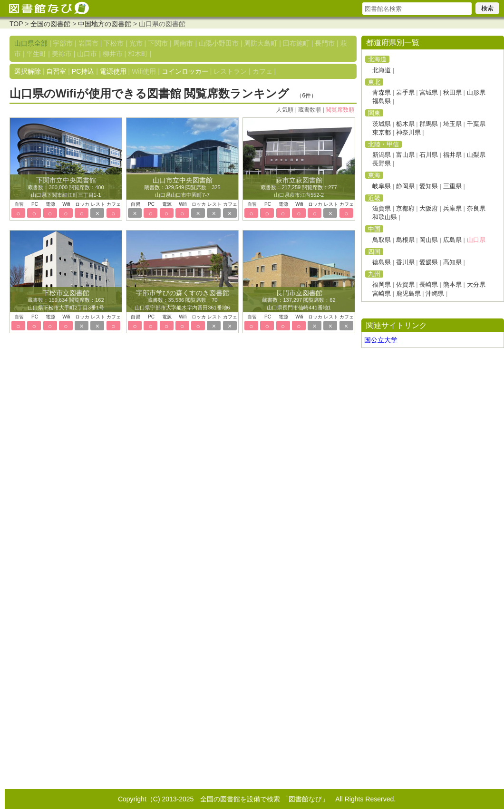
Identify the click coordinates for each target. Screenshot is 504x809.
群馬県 (428, 123)
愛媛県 (428, 262)
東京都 (381, 132)
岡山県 (428, 239)
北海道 (381, 70)
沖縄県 (435, 293)
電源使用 (113, 71)
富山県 (405, 154)
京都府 (405, 208)
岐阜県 (381, 186)
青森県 (381, 92)
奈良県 (476, 208)
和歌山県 (384, 217)
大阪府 (428, 208)
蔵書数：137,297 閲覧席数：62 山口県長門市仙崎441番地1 (298, 300)
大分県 (476, 284)
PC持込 (83, 71)
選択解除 (27, 71)
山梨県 (476, 154)
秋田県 (452, 92)
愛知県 (428, 186)
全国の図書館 (50, 24)
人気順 (284, 109)
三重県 (452, 186)
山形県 (476, 92)
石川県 (428, 154)
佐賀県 (405, 284)
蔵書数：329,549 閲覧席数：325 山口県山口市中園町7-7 (182, 188)
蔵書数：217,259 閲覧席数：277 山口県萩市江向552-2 (299, 188)
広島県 (452, 239)
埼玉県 (452, 123)
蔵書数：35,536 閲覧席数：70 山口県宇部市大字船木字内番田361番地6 (182, 300)
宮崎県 (381, 293)
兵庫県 (452, 208)
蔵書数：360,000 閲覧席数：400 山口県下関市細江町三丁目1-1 (66, 188)
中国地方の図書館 (104, 24)
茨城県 (381, 123)
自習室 (56, 71)
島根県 (405, 239)
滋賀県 (381, 208)
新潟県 (381, 154)
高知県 (452, 262)
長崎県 (428, 284)
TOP (16, 24)
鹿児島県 (408, 293)
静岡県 (405, 186)
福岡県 (381, 284)
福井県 (452, 154)
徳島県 (381, 262)
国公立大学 (380, 340)
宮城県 (428, 92)
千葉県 (476, 123)
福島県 (381, 101)
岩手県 (405, 92)
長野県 (381, 163)
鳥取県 (381, 239)
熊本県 (452, 284)
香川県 (405, 262)
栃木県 (405, 123)
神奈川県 (408, 132)
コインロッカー (185, 71)
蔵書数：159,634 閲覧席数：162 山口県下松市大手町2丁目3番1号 (66, 300)
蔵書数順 (309, 109)
